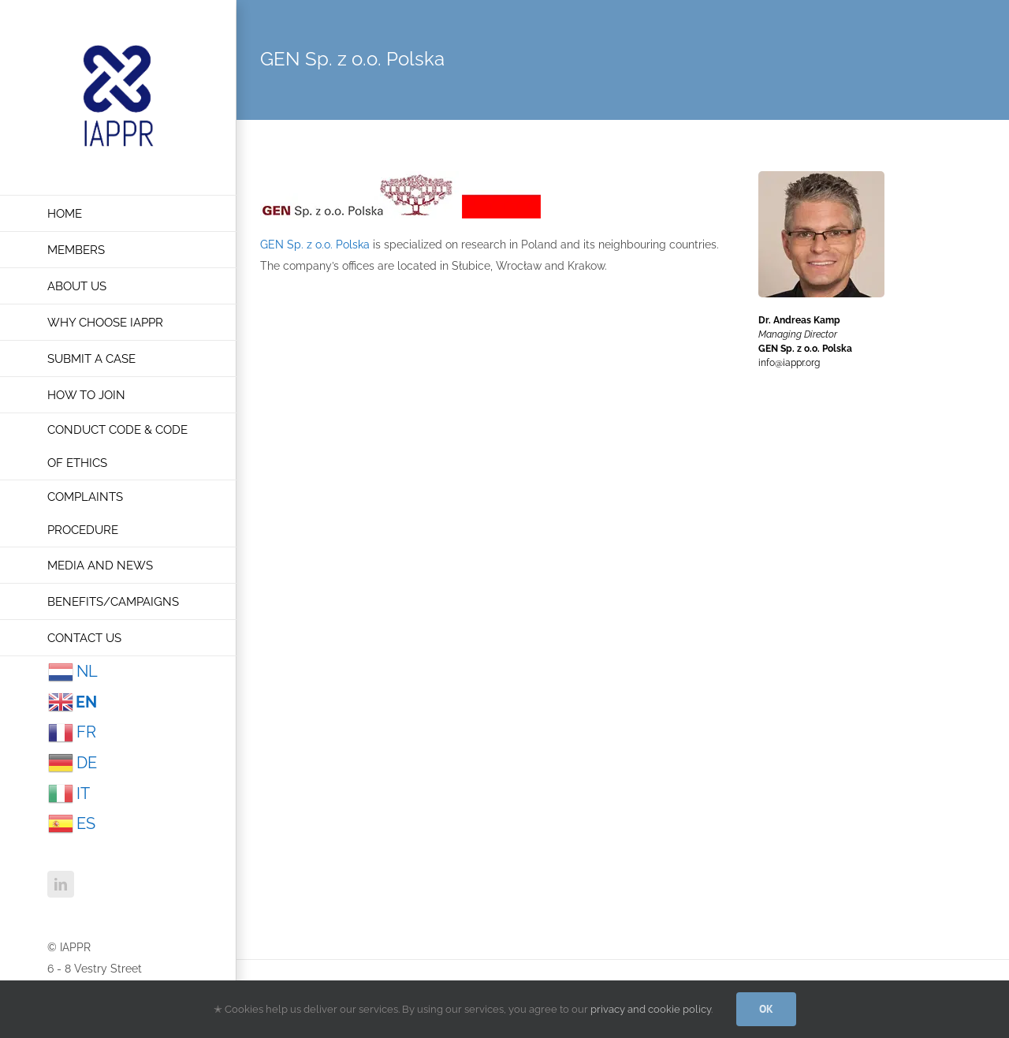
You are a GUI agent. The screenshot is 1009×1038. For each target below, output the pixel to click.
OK (766, 1009)
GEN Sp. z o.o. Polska (315, 244)
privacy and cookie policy (650, 1009)
